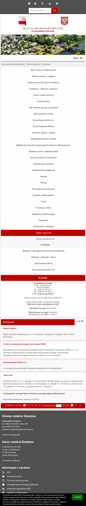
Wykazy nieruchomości (45, 239)
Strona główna (7, 64)
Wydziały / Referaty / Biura (43, 257)
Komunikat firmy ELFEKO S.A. (15, 362)
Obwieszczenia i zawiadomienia (43, 151)
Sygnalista (43, 220)
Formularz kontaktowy (11, 461)
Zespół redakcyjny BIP (11, 435)
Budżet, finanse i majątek (43, 76)
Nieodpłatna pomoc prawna (43, 139)
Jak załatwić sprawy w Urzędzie (43, 107)
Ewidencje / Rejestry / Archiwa (43, 89)
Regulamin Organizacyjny (43, 214)
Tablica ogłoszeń (34, 64)
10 (28, 405)
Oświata (43, 176)
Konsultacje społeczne (43, 120)
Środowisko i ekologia (43, 226)
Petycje (43, 182)
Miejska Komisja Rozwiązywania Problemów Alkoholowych (43, 145)
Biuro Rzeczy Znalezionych (43, 70)
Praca (43, 201)
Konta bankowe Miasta (43, 126)
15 (32, 405)
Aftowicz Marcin (9, 328)
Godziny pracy (43, 101)
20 (36, 405)
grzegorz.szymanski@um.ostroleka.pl (17, 429)
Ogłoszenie (8, 375)
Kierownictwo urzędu (43, 114)
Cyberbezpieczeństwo (43, 164)
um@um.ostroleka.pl (45, 294)
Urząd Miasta (19, 64)
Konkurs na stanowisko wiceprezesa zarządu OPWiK (24, 344)
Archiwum (45, 245)
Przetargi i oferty (43, 208)
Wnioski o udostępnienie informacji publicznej (43, 251)
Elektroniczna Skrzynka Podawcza (43, 82)
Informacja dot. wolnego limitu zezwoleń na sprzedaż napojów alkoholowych (34, 394)
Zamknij (78, 498)
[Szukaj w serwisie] (40, 10)
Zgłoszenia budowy (43, 263)
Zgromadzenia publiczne (43, 269)
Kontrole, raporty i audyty (43, 132)
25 (40, 405)
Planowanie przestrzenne (43, 189)
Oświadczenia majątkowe (43, 170)
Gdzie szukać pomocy (43, 95)
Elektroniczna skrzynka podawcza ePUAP (43, 304)
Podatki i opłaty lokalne (43, 195)
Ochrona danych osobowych (43, 157)
